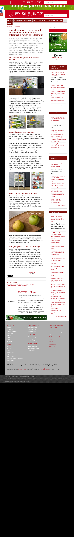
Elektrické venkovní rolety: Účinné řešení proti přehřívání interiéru (57, 240)
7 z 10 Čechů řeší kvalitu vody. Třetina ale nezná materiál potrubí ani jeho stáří (58, 234)
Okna (8, 339)
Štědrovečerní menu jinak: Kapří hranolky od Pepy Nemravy (57, 164)
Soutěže (51, 341)
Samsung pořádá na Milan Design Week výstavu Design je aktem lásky (58, 74)
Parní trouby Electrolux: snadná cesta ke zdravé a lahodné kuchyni (57, 145)
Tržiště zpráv (31, 272)
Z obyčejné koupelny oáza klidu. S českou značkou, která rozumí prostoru (57, 185)
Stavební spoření (32, 331)
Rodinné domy (10, 327)
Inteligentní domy (32, 341)
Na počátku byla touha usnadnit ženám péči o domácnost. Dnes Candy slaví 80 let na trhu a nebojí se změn (57, 193)
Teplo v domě (52, 334)
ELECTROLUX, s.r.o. (27, 292)
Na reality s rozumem (33, 338)
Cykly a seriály (53, 327)
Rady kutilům (31, 350)
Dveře (8, 337)
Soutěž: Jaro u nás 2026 (57, 97)
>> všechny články (61, 105)
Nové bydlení (31, 334)
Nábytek (9, 354)
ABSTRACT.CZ (53, 346)
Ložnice (9, 350)
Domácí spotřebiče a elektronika (15, 284)
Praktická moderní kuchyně (14, 285)
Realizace (9, 341)
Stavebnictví (10, 325)
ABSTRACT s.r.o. (22, 369)
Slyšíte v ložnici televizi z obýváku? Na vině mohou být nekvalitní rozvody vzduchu (58, 298)
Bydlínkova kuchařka (55, 337)
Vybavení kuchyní (29, 284)
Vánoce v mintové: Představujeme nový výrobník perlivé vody (56, 200)
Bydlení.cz (9, 26)
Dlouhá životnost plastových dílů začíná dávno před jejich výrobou (58, 304)
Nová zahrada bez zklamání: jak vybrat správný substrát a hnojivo (58, 246)
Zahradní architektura (33, 348)
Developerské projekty (33, 337)
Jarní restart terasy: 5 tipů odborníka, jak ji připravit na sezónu (58, 268)
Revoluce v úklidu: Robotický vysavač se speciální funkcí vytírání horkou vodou (58, 93)
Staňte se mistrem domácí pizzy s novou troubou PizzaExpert (57, 280)
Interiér (9, 344)
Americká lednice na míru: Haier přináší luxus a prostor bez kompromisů (58, 118)
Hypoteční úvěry (32, 329)
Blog (50, 339)
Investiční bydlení (32, 327)
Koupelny (9, 348)
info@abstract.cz (45, 369)
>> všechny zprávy (61, 316)
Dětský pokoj (10, 352)
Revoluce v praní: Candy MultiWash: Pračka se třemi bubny (58, 87)
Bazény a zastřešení (33, 346)
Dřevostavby (10, 329)
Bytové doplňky (11, 356)
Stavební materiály (11, 331)
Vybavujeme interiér (54, 330)
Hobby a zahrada (32, 343)
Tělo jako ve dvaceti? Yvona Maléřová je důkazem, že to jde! (58, 286)
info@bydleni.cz (46, 368)
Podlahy (9, 335)
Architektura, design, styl (56, 325)
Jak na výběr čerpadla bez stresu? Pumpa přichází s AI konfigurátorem (58, 292)
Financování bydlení (33, 325)
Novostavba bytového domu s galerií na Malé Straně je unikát (58, 274)
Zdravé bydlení (11, 360)
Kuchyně (24, 285)
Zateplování (10, 333)
